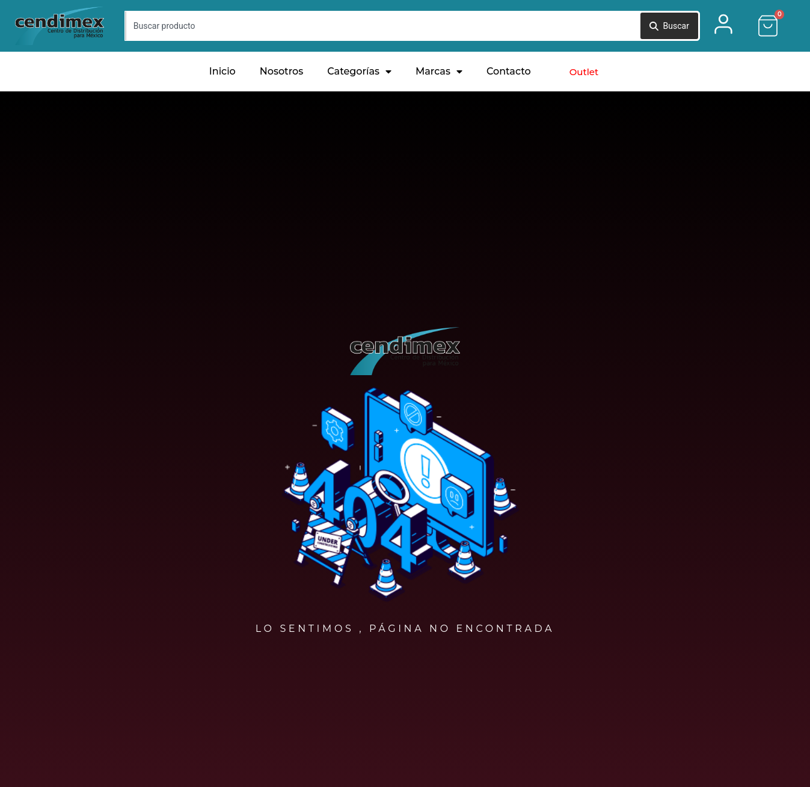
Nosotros (282, 71)
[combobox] (382, 25)
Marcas (439, 71)
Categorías (359, 71)
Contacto (508, 71)
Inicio (222, 71)
